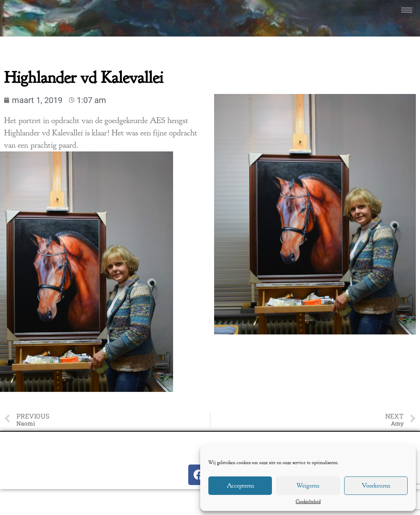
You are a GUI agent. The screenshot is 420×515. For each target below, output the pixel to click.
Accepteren (240, 486)
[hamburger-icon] (406, 10)
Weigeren (308, 486)
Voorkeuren (376, 486)
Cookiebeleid (308, 502)
